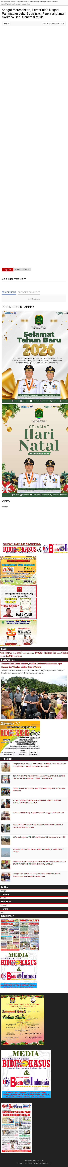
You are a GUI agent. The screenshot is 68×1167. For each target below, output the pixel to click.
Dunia (14, 653)
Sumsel (3, 656)
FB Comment (9, 292)
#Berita (17, 270)
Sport (58, 653)
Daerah (8, 653)
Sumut (9, 655)
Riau (54, 653)
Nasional (48, 653)
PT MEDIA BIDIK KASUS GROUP (37, 1163)
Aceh (2, 653)
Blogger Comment (29, 292)
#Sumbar (26, 270)
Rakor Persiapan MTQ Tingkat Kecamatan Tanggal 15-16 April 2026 (38, 813)
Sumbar (64, 653)
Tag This (7, 270)
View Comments (34, 299)
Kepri (24, 653)
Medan (39, 652)
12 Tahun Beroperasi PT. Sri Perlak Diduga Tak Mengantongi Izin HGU (39, 837)
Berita (6, 23)
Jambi (19, 653)
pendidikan (18, 656)
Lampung (30, 653)
